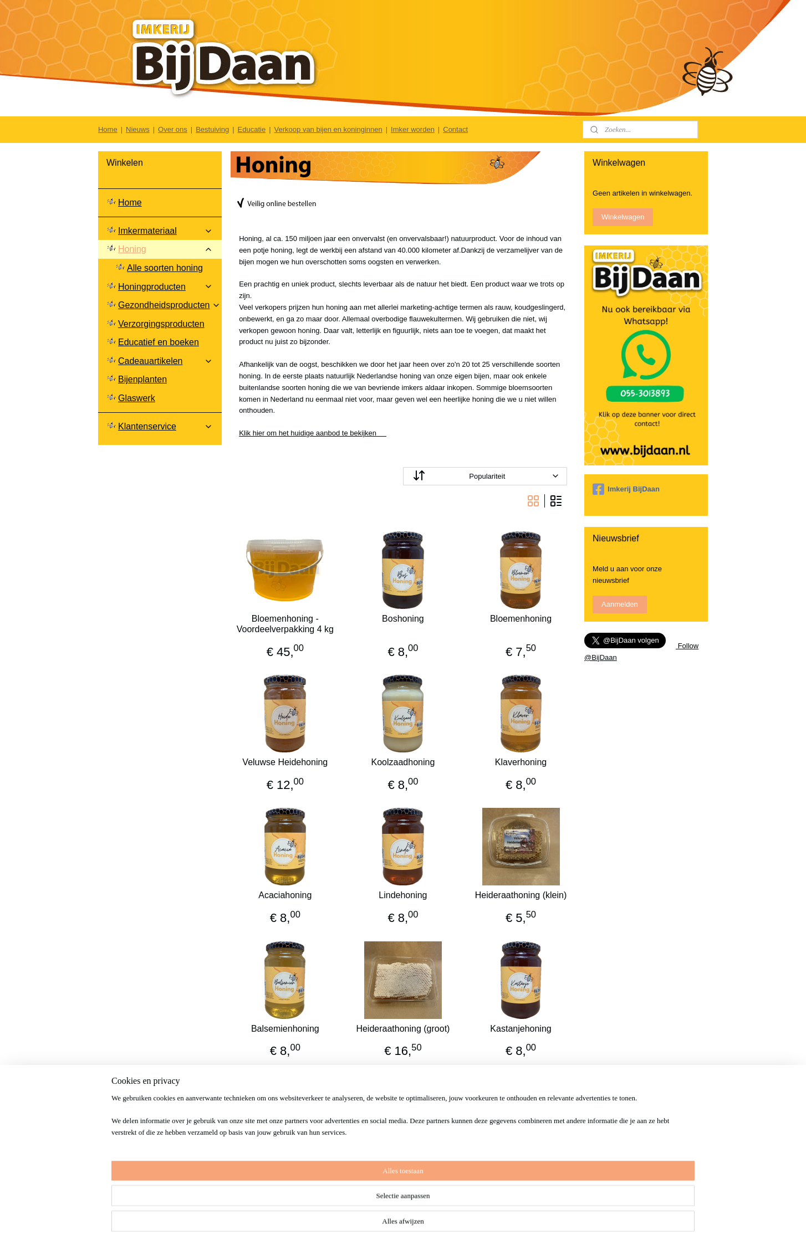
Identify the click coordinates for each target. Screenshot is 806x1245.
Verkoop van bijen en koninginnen (328, 129)
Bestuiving (212, 129)
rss (450, 1224)
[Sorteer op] (485, 476)
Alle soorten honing (165, 268)
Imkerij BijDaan (626, 489)
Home (108, 129)
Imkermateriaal (165, 230)
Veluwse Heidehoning (285, 762)
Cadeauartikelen (165, 361)
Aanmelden (619, 604)
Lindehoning (403, 895)
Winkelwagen (622, 217)
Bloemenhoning (521, 618)
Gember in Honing (403, 1161)
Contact (455, 129)
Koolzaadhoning (403, 762)
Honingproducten (165, 286)
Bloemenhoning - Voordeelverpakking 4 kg (285, 624)
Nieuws (138, 129)
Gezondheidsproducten (169, 305)
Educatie (252, 129)
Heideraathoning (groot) (403, 1028)
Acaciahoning (285, 895)
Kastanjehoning (520, 1028)
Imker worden (413, 129)
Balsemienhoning (285, 1028)
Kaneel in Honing (285, 1161)
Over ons (172, 129)
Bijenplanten (142, 379)
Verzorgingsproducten (161, 324)
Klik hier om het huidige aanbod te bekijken (312, 433)
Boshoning (403, 618)
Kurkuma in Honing (521, 1161)
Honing (165, 249)
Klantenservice (165, 426)
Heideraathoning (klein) (521, 895)
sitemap (430, 1224)
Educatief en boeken (158, 342)
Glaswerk (136, 398)
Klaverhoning (521, 762)
